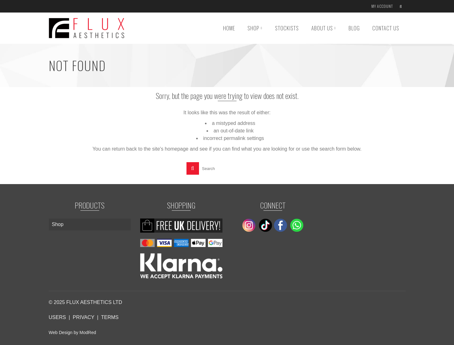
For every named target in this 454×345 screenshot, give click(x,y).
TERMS (110, 317)
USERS (57, 317)
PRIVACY (83, 317)
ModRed (87, 332)
